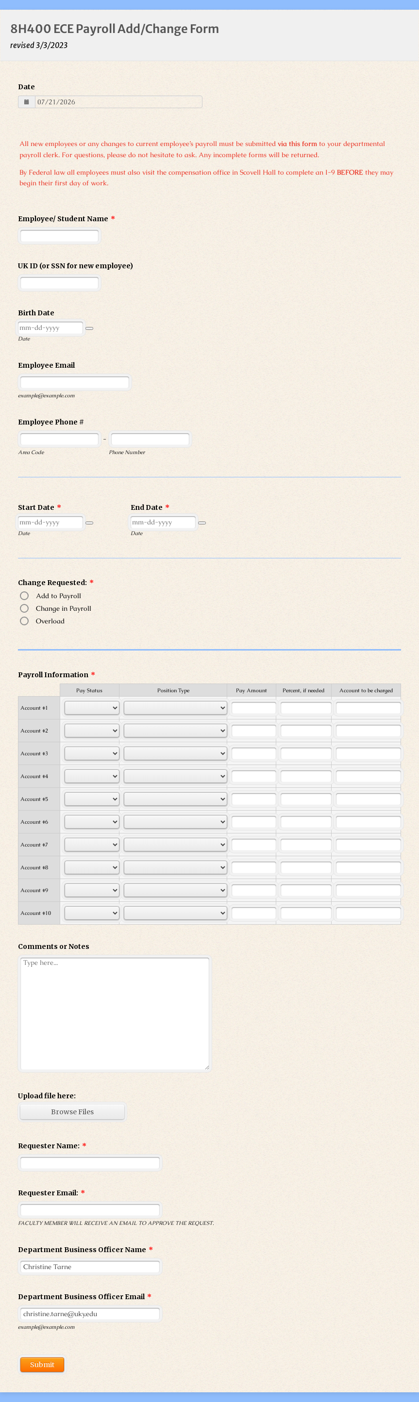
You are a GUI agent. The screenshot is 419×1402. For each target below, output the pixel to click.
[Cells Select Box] (92, 708)
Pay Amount (251, 690)
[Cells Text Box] (254, 708)
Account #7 (34, 844)
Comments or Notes (53, 946)
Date (26, 86)
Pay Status (89, 690)
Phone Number (127, 452)
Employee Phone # (51, 422)
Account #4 (34, 776)
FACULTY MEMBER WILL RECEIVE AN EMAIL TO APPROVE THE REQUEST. (116, 1223)
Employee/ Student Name (66, 218)
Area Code (31, 452)
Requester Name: (52, 1145)
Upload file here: (47, 1096)
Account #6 (34, 821)
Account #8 (34, 867)
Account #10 (35, 913)
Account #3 (34, 753)
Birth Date (36, 313)
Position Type (173, 690)
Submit (42, 1364)
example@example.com (46, 395)
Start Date (39, 507)
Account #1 (34, 707)
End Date (150, 507)
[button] (89, 328)
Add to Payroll (58, 595)
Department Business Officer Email (84, 1296)
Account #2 (34, 730)
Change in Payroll (63, 608)
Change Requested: (56, 582)
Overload (50, 621)
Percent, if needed (304, 690)
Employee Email (46, 365)
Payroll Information (56, 674)
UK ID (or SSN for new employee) (75, 265)
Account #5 (34, 799)
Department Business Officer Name (85, 1249)
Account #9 (34, 890)
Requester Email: (51, 1193)
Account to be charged (366, 690)
